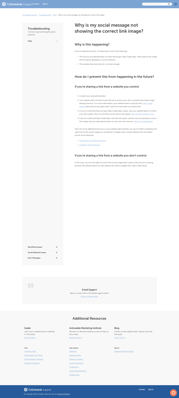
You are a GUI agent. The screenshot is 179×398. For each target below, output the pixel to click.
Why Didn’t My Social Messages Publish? (42, 121)
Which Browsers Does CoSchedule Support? (40, 143)
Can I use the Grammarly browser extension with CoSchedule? (39, 188)
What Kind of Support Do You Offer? (40, 154)
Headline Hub (74, 375)
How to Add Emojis (34, 242)
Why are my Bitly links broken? (38, 109)
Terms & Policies (64, 394)
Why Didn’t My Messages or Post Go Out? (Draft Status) (42, 128)
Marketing (73, 351)
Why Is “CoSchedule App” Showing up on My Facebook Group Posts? (42, 115)
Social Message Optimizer (33, 359)
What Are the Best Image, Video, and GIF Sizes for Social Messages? (42, 228)
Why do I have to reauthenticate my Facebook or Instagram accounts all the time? (41, 101)
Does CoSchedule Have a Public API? (41, 181)
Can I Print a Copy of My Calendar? (40, 207)
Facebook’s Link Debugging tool (92, 141)
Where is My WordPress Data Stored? (41, 149)
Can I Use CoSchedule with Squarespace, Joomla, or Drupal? (42, 195)
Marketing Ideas (75, 355)
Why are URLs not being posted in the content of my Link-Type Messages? (41, 236)
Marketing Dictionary (32, 363)
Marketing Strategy (76, 359)
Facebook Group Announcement (39, 61)
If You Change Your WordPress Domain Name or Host (41, 168)
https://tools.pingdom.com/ (142, 114)
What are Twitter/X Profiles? (37, 46)
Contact (36, 4)
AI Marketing (74, 367)
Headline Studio (30, 351)
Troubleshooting (45, 15)
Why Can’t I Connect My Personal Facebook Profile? (39, 135)
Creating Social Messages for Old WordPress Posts (39, 85)
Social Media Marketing (77, 371)
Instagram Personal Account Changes (41, 56)
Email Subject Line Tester (33, 355)
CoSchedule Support (29, 15)
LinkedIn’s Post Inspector (89, 145)
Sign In (45, 4)
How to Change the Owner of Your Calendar (40, 175)
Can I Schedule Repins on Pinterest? (40, 202)
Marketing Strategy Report (124, 351)
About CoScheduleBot (35, 51)
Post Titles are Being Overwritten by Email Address (42, 160)
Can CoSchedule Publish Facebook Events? (40, 221)
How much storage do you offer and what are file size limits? (42, 93)
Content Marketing (76, 363)
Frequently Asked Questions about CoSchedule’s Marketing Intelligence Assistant (40, 68)
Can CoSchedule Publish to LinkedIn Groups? (40, 213)
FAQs (55, 15)
